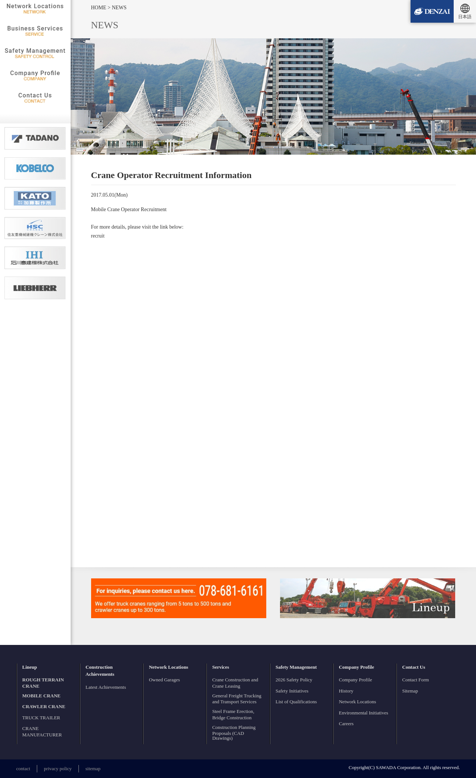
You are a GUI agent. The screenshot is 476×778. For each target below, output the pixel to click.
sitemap (93, 768)
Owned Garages (164, 679)
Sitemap (410, 691)
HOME (99, 7)
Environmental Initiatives (363, 713)
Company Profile (355, 679)
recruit (98, 236)
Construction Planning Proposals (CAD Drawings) (234, 732)
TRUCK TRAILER (41, 717)
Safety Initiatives (292, 691)
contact (23, 768)
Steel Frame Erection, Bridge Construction (233, 714)
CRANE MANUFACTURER (42, 731)
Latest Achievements (106, 687)
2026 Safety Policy (294, 679)
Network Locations (357, 701)
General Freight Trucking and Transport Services (236, 699)
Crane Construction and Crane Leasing (235, 683)
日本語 (465, 16)
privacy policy (58, 768)
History (346, 691)
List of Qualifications (296, 701)
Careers (346, 723)
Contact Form (415, 679)
